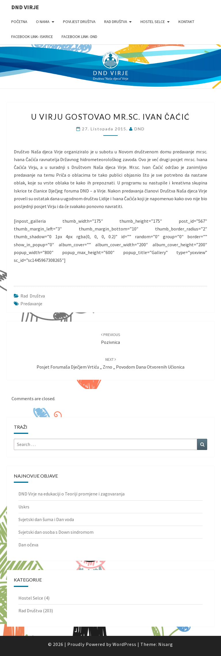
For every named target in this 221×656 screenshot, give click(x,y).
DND (139, 128)
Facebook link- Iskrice (32, 36)
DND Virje (25, 7)
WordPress (124, 644)
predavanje (31, 303)
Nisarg (165, 644)
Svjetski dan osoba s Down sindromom (56, 532)
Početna (19, 21)
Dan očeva (28, 545)
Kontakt (186, 21)
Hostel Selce (152, 21)
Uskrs (23, 507)
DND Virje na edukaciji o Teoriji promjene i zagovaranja (71, 494)
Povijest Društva (79, 21)
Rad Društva (115, 21)
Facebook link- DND (79, 36)
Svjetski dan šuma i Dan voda (46, 519)
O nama (42, 21)
